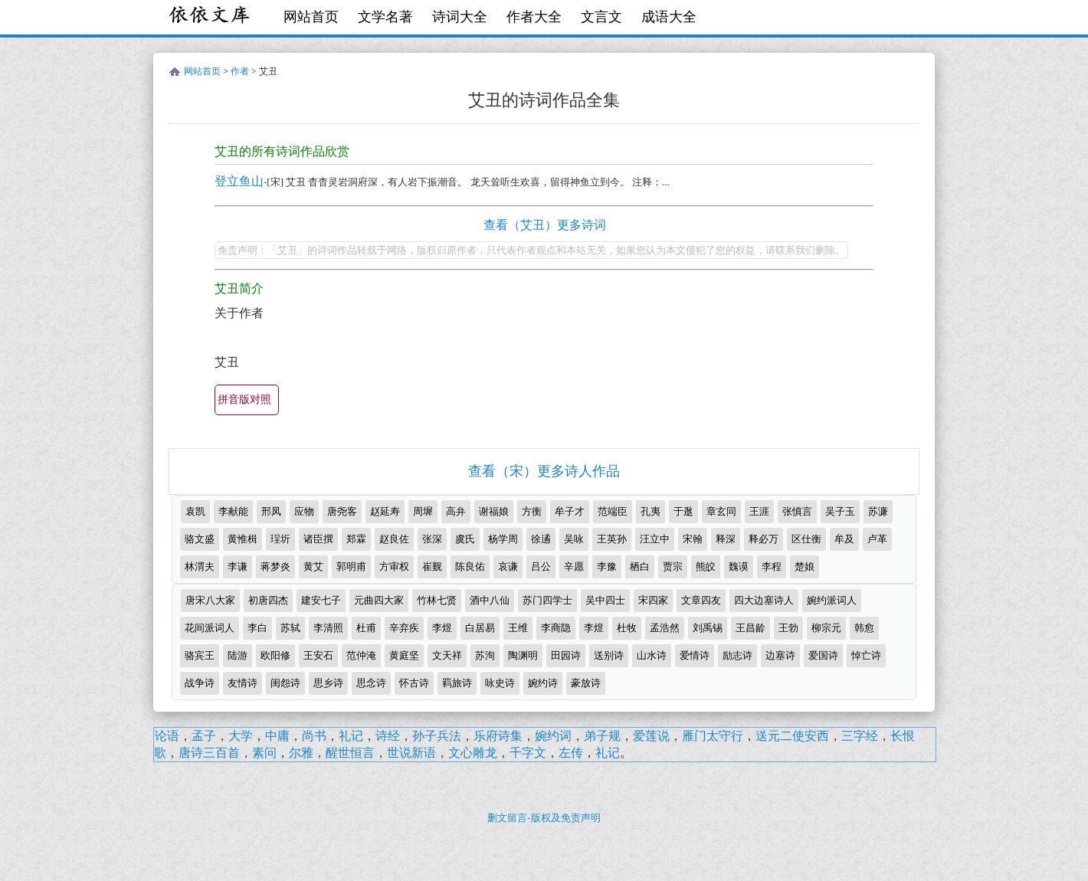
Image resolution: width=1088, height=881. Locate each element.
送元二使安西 (792, 735)
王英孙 (612, 539)
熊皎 (706, 566)
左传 (571, 752)
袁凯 (195, 511)
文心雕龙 (472, 752)
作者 (240, 71)
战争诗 (200, 683)
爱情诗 (694, 655)
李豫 (607, 566)
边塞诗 (780, 655)
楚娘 (804, 566)
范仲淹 (361, 655)
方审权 (394, 566)
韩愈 (864, 628)
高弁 (456, 511)
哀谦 (508, 566)
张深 (432, 539)
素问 (264, 752)
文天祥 (447, 655)
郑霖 (356, 539)
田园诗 (566, 655)
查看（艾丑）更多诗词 (544, 224)
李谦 (237, 566)
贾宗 (673, 566)
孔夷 (650, 511)
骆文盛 (200, 539)
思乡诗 (328, 683)
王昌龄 (750, 628)
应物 (304, 511)
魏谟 (739, 566)
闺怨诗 (285, 683)
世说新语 (411, 752)
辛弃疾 (404, 628)
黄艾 (313, 566)
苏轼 (290, 628)
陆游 (237, 655)
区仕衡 (806, 539)
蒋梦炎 (275, 566)
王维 (518, 628)
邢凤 (271, 511)
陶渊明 (523, 655)
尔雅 (301, 752)
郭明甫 (351, 566)
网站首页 (311, 17)
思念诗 (371, 683)
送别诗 (609, 655)
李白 (257, 628)
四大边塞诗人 (764, 600)
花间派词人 (209, 628)
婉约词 (553, 735)
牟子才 (570, 511)
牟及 (844, 539)
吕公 (541, 566)
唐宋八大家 (210, 600)
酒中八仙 (490, 600)
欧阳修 (275, 655)
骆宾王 (200, 655)
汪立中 (655, 539)
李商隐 (556, 628)
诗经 (387, 735)
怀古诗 (414, 683)
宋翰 (693, 539)
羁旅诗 (457, 683)
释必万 (763, 539)
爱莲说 (651, 735)
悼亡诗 (866, 655)
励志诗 (737, 655)
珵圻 (280, 539)
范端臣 (613, 511)
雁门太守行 (712, 735)
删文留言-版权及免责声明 (543, 818)
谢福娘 (494, 511)
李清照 (328, 628)
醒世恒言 (350, 752)
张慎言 (797, 511)
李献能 (233, 511)
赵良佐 (394, 539)
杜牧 (627, 628)
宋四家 (653, 600)
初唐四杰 (268, 600)
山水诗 (652, 655)
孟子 (204, 735)
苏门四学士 (547, 600)
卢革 (877, 539)
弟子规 (602, 735)
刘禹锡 (708, 628)
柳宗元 (826, 628)
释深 (726, 539)
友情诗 (242, 683)
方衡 (532, 511)
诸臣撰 (318, 539)
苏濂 (878, 511)
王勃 (788, 628)
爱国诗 (823, 655)
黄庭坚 (404, 655)
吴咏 (574, 539)
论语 (167, 735)
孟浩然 (665, 628)
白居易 (480, 628)
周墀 (423, 511)
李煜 (442, 628)
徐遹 (541, 539)
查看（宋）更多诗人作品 (544, 471)
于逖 (683, 511)
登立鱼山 (239, 181)
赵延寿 (385, 511)
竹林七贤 (437, 600)
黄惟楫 (242, 539)
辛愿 (574, 566)
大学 (240, 735)
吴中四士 (605, 600)
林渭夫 (200, 566)
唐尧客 (342, 511)
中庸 (277, 735)
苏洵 (485, 655)
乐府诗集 (498, 735)
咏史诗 (500, 683)
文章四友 (701, 600)
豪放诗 (586, 683)
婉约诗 (543, 683)
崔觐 (432, 566)
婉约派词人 (832, 600)
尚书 (314, 735)
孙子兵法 (436, 735)
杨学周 (503, 539)
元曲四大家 (379, 600)
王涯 (759, 511)
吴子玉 (840, 511)
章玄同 (721, 511)
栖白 (640, 566)
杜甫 (366, 628)
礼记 (351, 735)
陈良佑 (470, 566)
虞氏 (465, 539)
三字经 (859, 735)
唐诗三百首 (209, 752)
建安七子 (321, 600)
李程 (772, 566)
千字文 (528, 752)
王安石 (318, 655)
